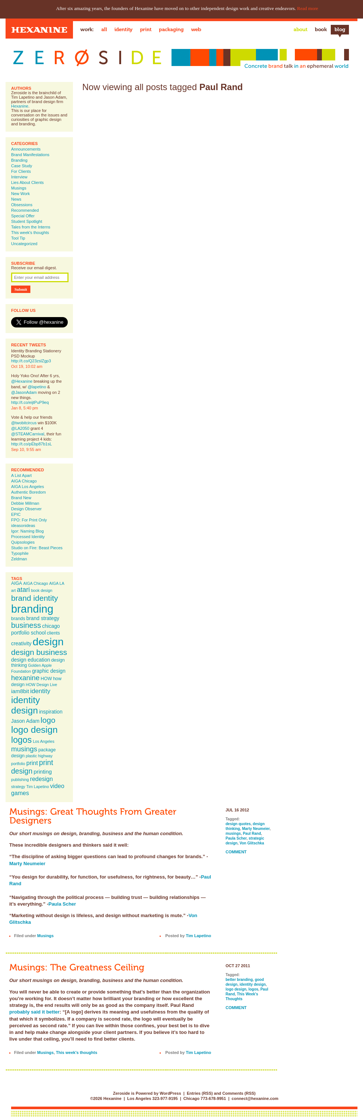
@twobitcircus (24, 423)
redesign (41, 778)
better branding (239, 980)
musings (24, 749)
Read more (307, 8)
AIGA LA (56, 583)
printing (43, 771)
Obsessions (21, 204)
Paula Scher (62, 904)
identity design (25, 705)
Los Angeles (43, 741)
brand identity (34, 598)
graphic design (48, 671)
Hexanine (19, 106)
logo (48, 720)
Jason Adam (25, 721)
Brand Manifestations (30, 154)
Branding (19, 160)
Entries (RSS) (200, 1093)
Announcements (26, 149)
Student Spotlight (26, 221)
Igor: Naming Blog (27, 531)
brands (18, 618)
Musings (18, 188)
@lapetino (37, 387)
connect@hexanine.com (255, 1098)
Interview (19, 177)
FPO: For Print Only (29, 520)
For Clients (21, 171)
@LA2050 (20, 428)
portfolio (18, 763)
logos (21, 740)
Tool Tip (18, 238)
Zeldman (19, 559)
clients (53, 633)
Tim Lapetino (37, 786)
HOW (46, 678)
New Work (20, 193)
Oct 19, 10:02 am (26, 366)
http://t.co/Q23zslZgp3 (31, 361)
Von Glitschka (252, 843)
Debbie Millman (25, 503)
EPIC (16, 514)
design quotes (238, 824)
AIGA (16, 583)
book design (41, 590)
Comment (236, 852)
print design (32, 766)
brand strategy (42, 618)
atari (23, 589)
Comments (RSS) (239, 1093)
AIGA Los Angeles (27, 486)
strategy (18, 786)
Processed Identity (28, 536)
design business (39, 652)
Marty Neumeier (27, 863)
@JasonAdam (24, 392)
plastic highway (39, 756)
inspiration (50, 712)
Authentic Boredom (28, 492)
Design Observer (26, 509)
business (26, 625)
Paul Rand (252, 833)
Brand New (21, 497)
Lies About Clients (27, 182)
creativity (21, 643)
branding (32, 609)
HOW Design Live (41, 684)
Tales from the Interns (30, 227)
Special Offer (22, 216)
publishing (20, 779)
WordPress (170, 1093)
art (13, 590)
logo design (34, 730)
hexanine (25, 678)
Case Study (21, 166)
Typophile (20, 553)
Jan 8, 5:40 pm (24, 408)
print (32, 763)
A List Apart (21, 475)
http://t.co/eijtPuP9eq (30, 402)
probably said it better (34, 1012)
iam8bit (20, 691)
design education (30, 660)
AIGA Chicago (24, 481)
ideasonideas (23, 525)
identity (40, 691)
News (16, 199)
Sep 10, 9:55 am (26, 449)
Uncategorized (24, 243)
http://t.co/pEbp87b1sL (31, 444)
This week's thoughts (30, 232)
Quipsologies (23, 542)
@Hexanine (22, 381)
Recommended (25, 210)
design (48, 642)
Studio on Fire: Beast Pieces (37, 548)
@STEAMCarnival (27, 434)
